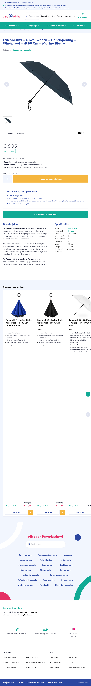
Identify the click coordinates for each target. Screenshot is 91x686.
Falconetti (72, 228)
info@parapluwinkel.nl (23, 614)
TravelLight (44, 585)
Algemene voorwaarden (36, 682)
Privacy (22, 682)
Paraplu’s (45, 16)
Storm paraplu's (9, 657)
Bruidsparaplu (66, 565)
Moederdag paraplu (27, 565)
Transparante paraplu (47, 555)
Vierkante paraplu (25, 585)
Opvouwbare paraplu (21, 50)
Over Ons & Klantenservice (63, 16)
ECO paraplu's (79, 25)
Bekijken (16, 512)
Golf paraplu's (32, 657)
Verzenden (73, 657)
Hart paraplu (65, 560)
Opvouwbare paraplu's (56, 25)
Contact (72, 662)
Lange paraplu (26, 560)
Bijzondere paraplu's (64, 585)
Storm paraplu (67, 580)
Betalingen (54, 657)
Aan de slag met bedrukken (60, 214)
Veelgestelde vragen (77, 667)
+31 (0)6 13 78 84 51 (28, 612)
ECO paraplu (45, 570)
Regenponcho (49, 580)
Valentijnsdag (46, 560)
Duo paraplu (25, 570)
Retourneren (55, 667)
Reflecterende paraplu (27, 580)
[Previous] (6, 84)
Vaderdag (68, 555)
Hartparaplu (31, 667)
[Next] (84, 84)
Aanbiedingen (55, 662)
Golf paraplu (65, 570)
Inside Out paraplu (31, 575)
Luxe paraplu (48, 565)
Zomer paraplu (25, 555)
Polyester (72, 231)
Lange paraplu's (32, 25)
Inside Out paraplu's (11, 662)
